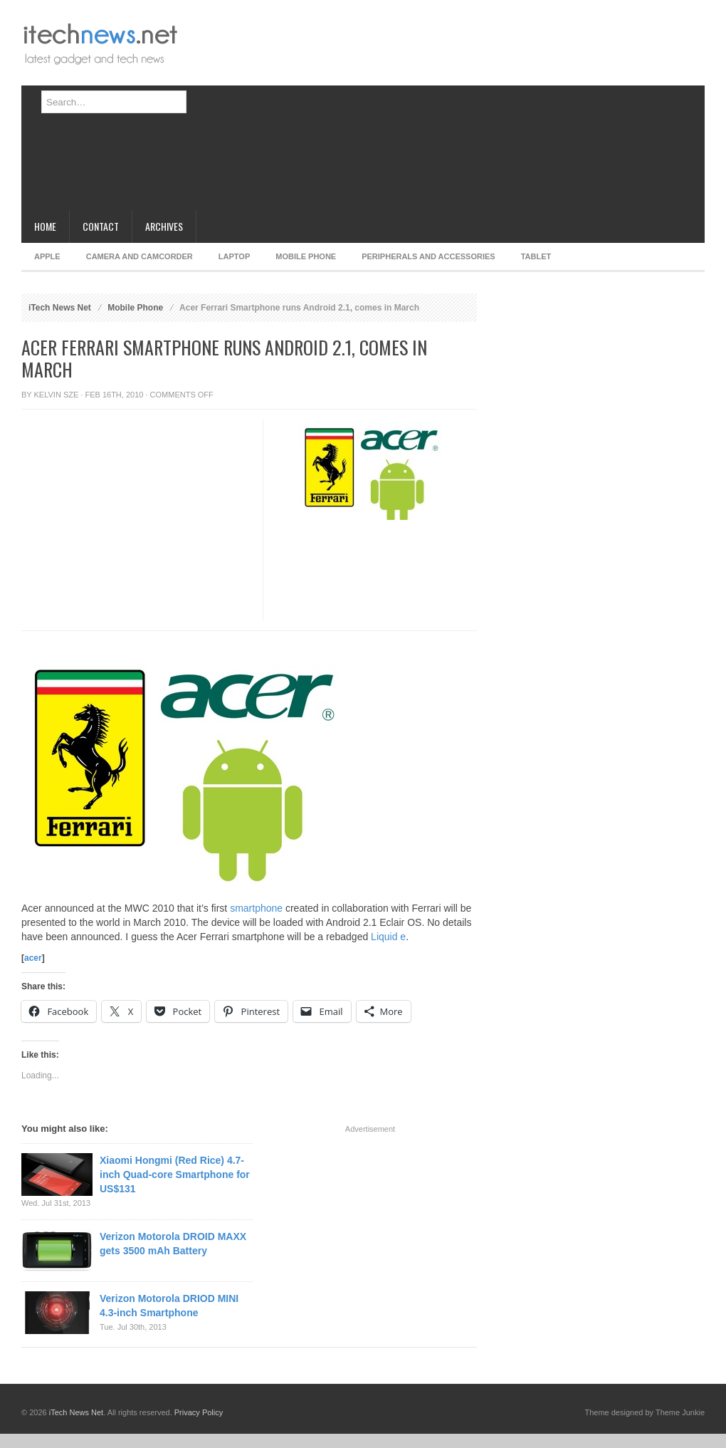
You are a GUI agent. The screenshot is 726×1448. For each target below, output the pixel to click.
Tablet (536, 256)
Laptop (234, 256)
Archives (164, 226)
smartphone (256, 908)
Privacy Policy (198, 1412)
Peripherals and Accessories (428, 256)
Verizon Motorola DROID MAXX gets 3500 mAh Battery (173, 1243)
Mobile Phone (305, 256)
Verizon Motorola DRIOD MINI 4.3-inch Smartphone (169, 1305)
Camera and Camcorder (139, 256)
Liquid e (388, 936)
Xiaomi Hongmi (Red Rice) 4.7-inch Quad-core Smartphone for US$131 (175, 1174)
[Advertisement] (395, 110)
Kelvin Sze (56, 394)
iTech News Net (59, 308)
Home (45, 226)
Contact (101, 226)
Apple (47, 256)
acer (33, 958)
